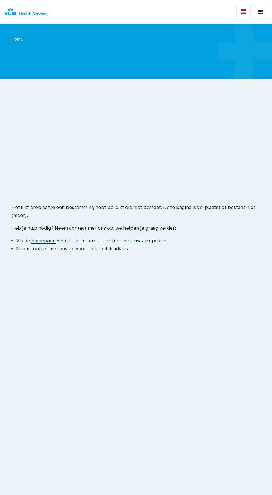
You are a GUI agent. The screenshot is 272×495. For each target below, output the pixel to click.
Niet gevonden (49, 39)
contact (39, 249)
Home (17, 39)
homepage (43, 240)
